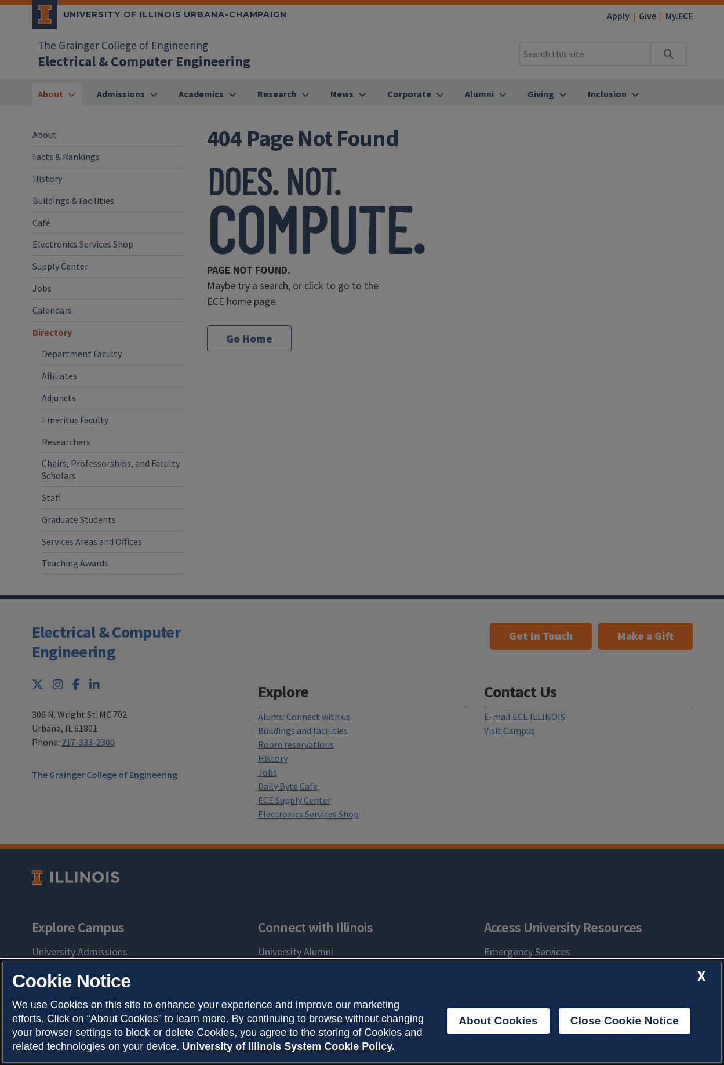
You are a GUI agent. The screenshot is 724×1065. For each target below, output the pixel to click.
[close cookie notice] (701, 976)
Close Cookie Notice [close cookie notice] (624, 1021)
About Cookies (498, 1021)
